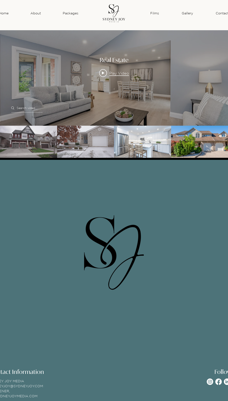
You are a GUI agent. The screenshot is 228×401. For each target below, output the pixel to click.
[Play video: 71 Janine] (114, 73)
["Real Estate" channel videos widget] (114, 94)
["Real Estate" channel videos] (114, 142)
